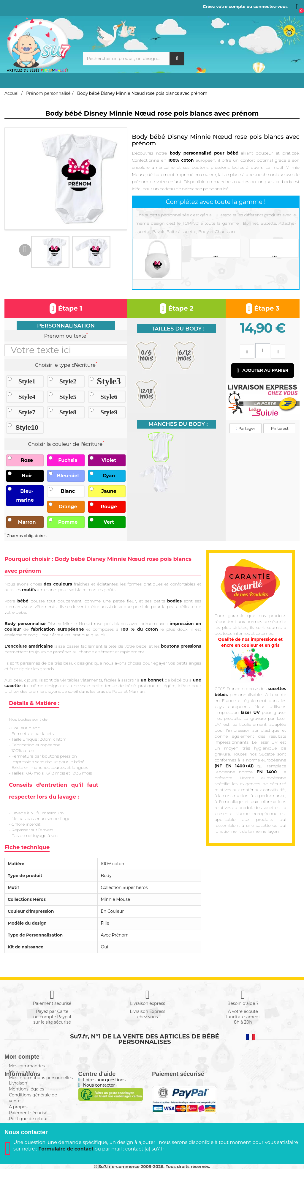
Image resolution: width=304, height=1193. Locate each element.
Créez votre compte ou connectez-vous (245, 6)
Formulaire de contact (66, 1172)
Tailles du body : (178, 328)
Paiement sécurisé (28, 1126)
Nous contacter (99, 1098)
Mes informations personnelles (41, 1077)
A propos (18, 1120)
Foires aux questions (104, 1093)
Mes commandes (27, 1065)
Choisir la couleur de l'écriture (66, 443)
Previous (25, 250)
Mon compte (22, 1071)
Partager (245, 428)
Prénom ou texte (66, 335)
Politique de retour (28, 1131)
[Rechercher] (134, 58)
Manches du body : (178, 424)
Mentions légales (26, 1102)
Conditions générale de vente (33, 1111)
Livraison (18, 1096)
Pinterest (279, 428)
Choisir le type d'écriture (66, 364)
